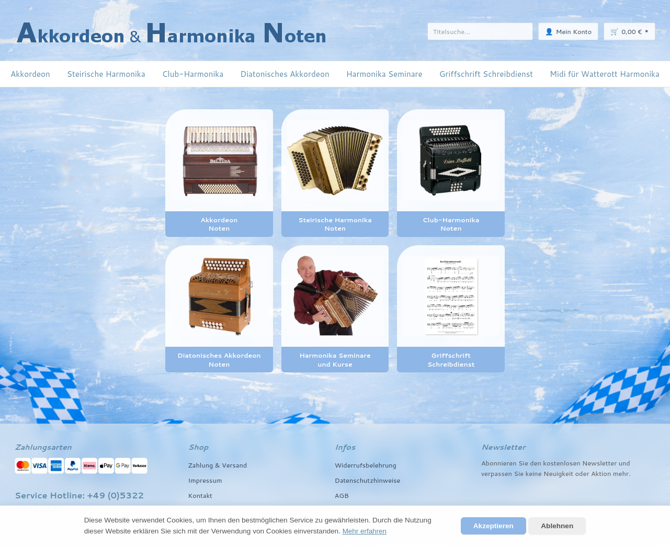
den (535, 463)
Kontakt (200, 495)
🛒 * (629, 31)
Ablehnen (557, 526)
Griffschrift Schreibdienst (486, 73)
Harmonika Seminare (384, 73)
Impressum (205, 480)
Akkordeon (30, 73)
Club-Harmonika (192, 73)
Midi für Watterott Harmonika (605, 73)
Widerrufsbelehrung (366, 465)
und (624, 463)
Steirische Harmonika (106, 73)
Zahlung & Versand (217, 465)
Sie (519, 473)
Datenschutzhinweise (368, 480)
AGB (342, 495)
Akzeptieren (493, 526)
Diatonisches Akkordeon (284, 73)
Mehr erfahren (365, 531)
